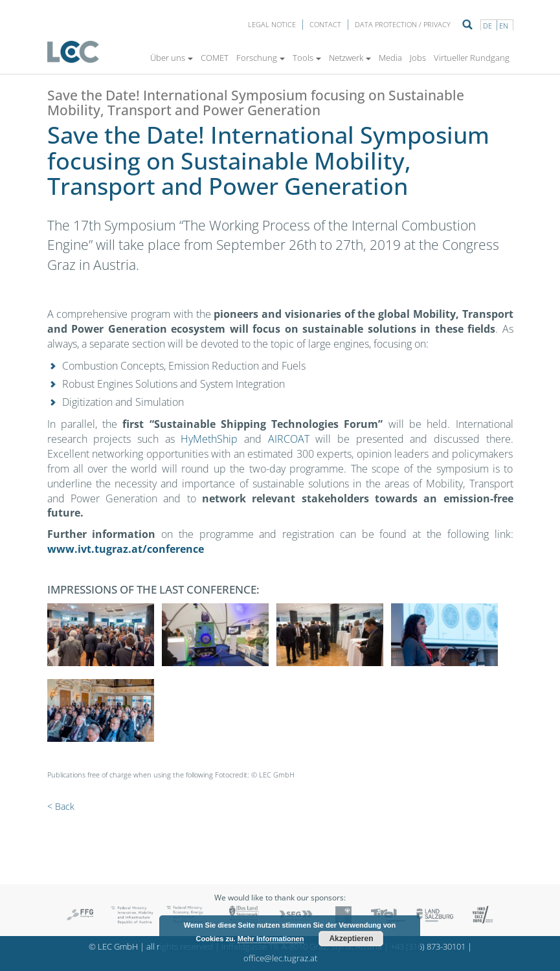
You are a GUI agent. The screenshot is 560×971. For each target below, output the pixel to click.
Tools (307, 57)
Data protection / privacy (403, 24)
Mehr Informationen (271, 939)
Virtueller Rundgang (472, 57)
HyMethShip (209, 439)
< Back (60, 806)
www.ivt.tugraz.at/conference (125, 549)
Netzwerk (350, 57)
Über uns (171, 57)
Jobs (418, 57)
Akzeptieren (351, 938)
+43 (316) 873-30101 (427, 946)
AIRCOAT (288, 439)
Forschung (260, 57)
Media (390, 57)
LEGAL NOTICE (272, 24)
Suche (467, 24)
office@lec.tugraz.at (280, 958)
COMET (215, 57)
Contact (325, 24)
